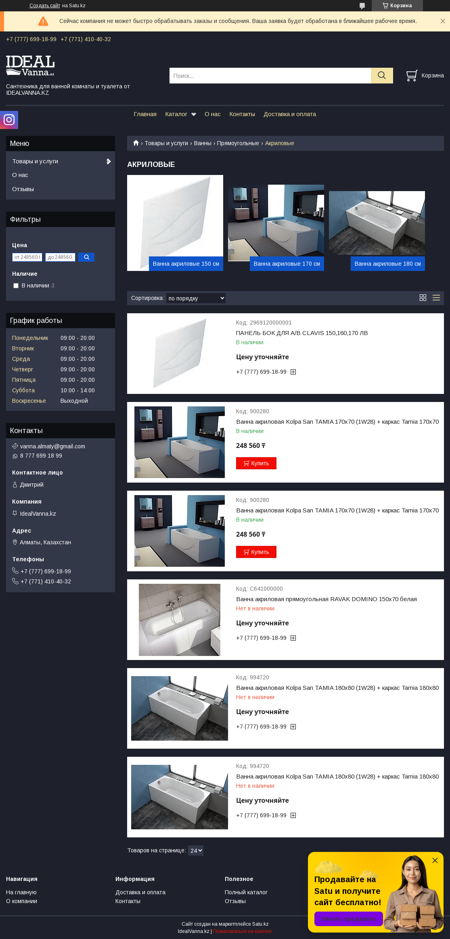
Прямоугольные (238, 143)
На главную (21, 892)
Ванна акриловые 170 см (287, 263)
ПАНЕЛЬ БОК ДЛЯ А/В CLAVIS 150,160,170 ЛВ (302, 333)
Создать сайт (44, 5)
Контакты (242, 113)
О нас (213, 113)
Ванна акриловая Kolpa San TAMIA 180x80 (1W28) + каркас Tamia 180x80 (337, 688)
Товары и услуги (166, 143)
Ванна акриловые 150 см (186, 263)
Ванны (202, 143)
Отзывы (23, 188)
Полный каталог (246, 892)
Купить (260, 463)
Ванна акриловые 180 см (388, 263)
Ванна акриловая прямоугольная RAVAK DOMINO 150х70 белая (326, 599)
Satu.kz (260, 924)
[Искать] (382, 75)
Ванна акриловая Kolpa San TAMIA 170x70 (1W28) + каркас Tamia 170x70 (337, 421)
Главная (145, 113)
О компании (21, 901)
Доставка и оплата (290, 113)
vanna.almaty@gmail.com (52, 446)
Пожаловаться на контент (242, 931)
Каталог (176, 113)
